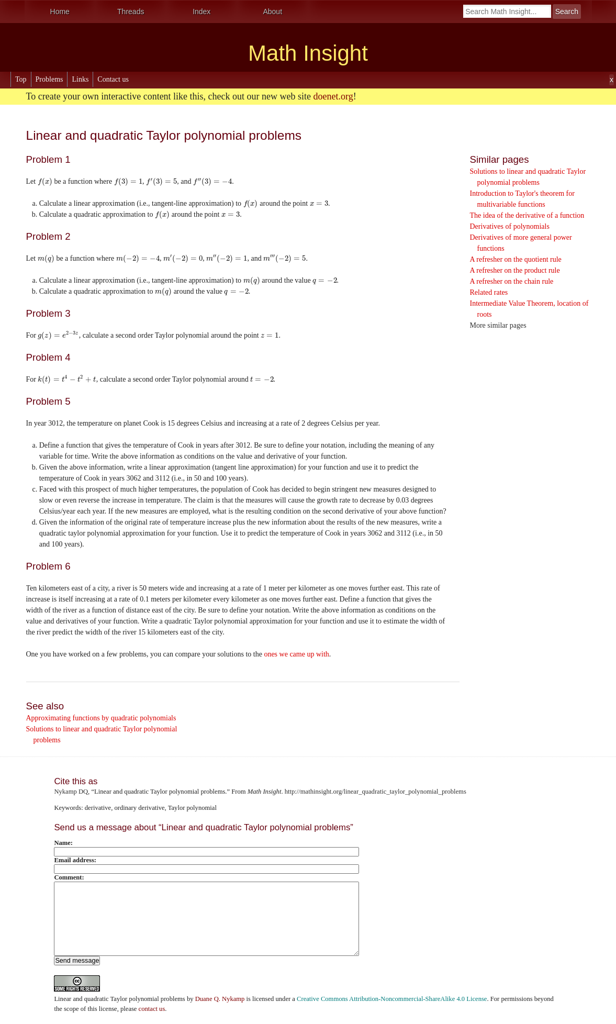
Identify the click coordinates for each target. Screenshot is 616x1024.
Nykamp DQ (71, 791)
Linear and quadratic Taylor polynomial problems (119, 999)
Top (21, 79)
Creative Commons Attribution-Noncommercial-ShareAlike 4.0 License (392, 999)
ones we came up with (296, 654)
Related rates (489, 292)
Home (60, 11)
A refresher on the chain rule (512, 281)
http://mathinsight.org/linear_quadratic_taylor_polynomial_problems (375, 791)
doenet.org (333, 96)
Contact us (113, 79)
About (272, 11)
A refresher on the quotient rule (516, 259)
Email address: (75, 860)
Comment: (69, 877)
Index (201, 11)
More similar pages (498, 325)
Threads (130, 11)
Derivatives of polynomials (510, 226)
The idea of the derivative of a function (527, 215)
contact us (152, 1008)
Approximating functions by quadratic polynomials (101, 718)
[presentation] (45, 181)
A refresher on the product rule (515, 270)
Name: (63, 843)
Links (80, 79)
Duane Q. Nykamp (220, 999)
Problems (49, 79)
